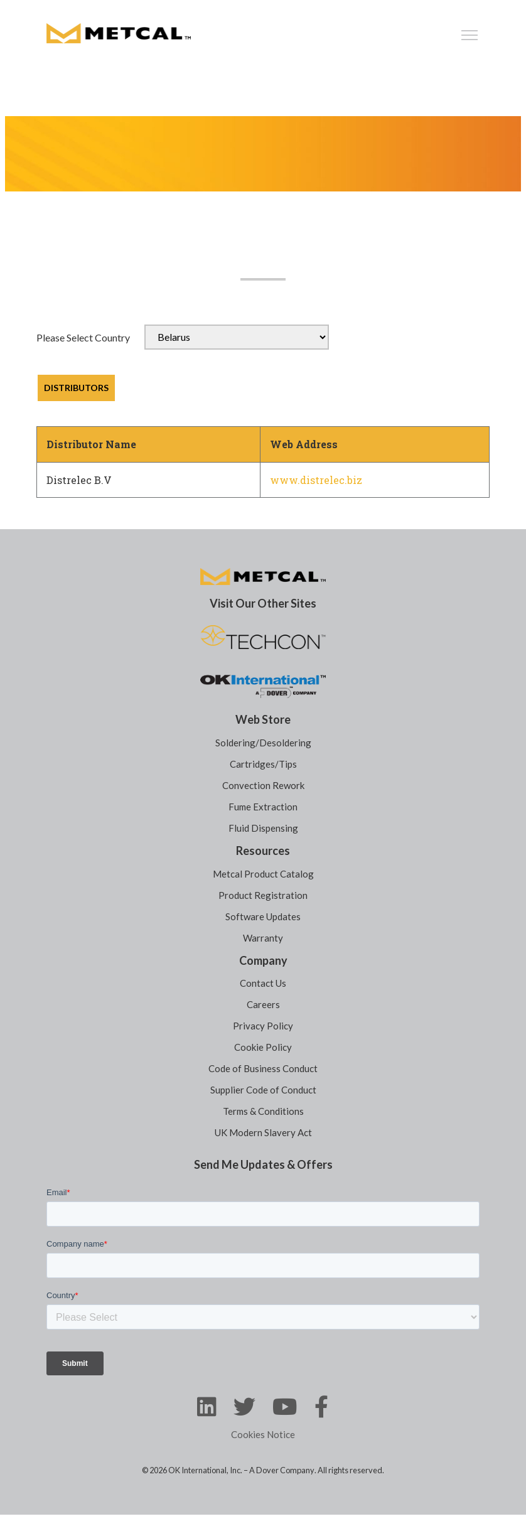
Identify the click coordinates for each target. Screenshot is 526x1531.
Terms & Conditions (263, 1111)
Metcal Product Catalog (263, 873)
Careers (263, 1004)
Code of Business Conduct (263, 1068)
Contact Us (263, 983)
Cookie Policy (263, 1047)
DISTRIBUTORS (76, 387)
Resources (263, 850)
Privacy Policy (263, 1025)
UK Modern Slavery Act (263, 1132)
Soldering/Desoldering (263, 742)
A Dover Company (281, 1470)
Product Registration (263, 895)
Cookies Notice (263, 1434)
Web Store (263, 719)
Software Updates (263, 916)
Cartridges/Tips (263, 764)
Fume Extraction (263, 806)
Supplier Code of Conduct (263, 1089)
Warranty (263, 937)
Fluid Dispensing (263, 828)
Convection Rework (263, 785)
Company (263, 960)
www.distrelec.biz (316, 479)
